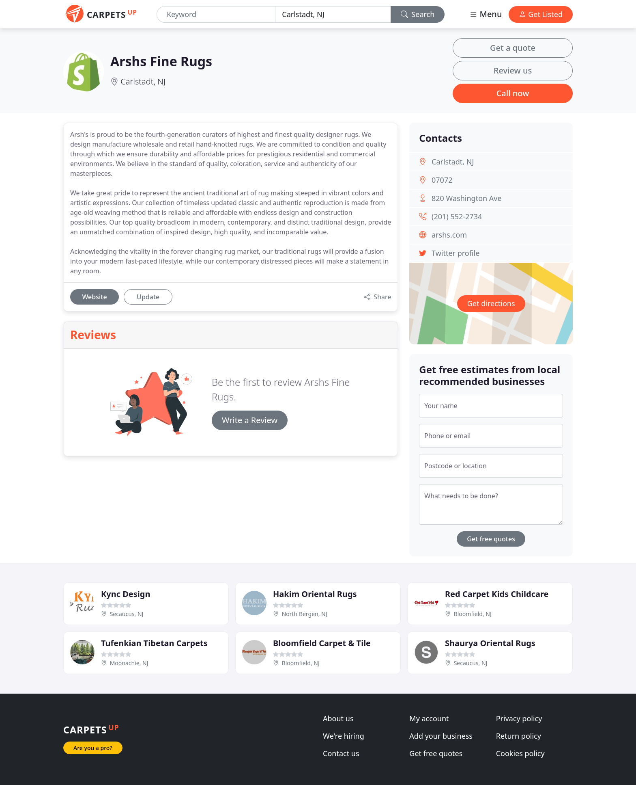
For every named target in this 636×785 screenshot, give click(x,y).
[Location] (333, 14)
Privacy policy (519, 718)
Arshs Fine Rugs (161, 61)
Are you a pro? (92, 748)
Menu (485, 14)
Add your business (441, 736)
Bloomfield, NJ (473, 614)
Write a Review (249, 420)
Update (148, 296)
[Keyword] (216, 14)
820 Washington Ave (467, 198)
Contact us (341, 753)
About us (338, 718)
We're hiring (343, 736)
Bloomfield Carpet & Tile (322, 643)
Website (94, 296)
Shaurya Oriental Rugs (490, 643)
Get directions (491, 303)
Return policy (518, 736)
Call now (512, 93)
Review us (513, 70)
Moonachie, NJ (129, 663)
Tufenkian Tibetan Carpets (154, 643)
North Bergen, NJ (304, 614)
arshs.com (449, 235)
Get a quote (512, 47)
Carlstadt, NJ (142, 81)
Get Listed (541, 14)
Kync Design (125, 593)
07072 (442, 180)
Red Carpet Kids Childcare (496, 593)
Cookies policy (520, 753)
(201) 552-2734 (457, 216)
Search (418, 14)
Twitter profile (455, 253)
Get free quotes (491, 538)
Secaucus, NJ (127, 614)
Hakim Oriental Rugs (315, 593)
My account (429, 718)
